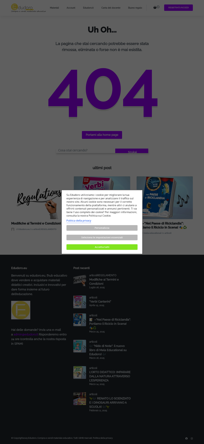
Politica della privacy (78, 220)
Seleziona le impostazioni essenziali (102, 237)
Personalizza (102, 228)
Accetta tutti (102, 247)
